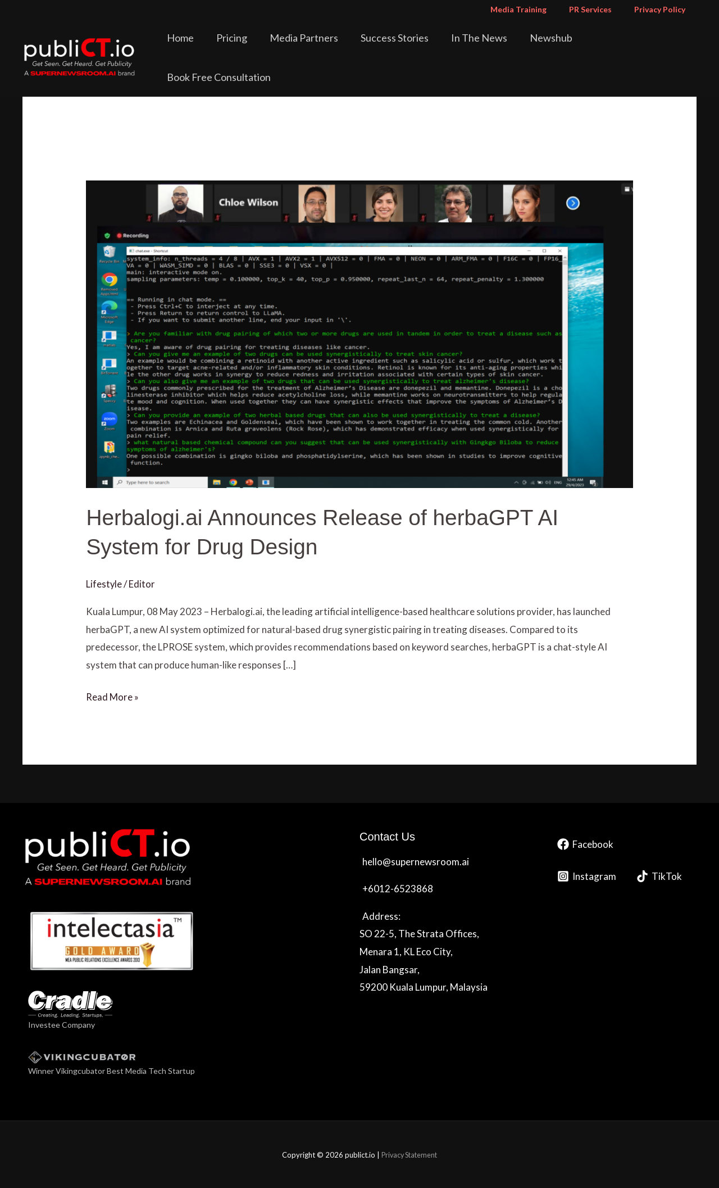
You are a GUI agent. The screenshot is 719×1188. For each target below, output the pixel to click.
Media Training (535, 9)
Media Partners (327, 47)
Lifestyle (104, 583)
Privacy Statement (409, 1154)
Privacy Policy (663, 9)
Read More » (112, 695)
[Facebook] (585, 843)
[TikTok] (659, 875)
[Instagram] (586, 875)
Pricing (263, 47)
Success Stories (410, 47)
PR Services (600, 9)
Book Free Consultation (639, 47)
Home (219, 47)
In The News (487, 47)
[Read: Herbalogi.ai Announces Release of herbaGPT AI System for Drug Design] (359, 333)
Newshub (551, 47)
